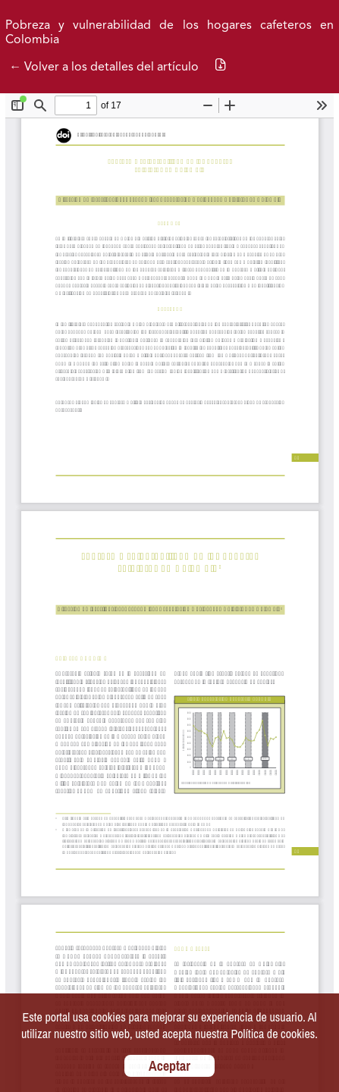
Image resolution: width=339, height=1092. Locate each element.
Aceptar (169, 1065)
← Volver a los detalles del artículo (104, 67)
